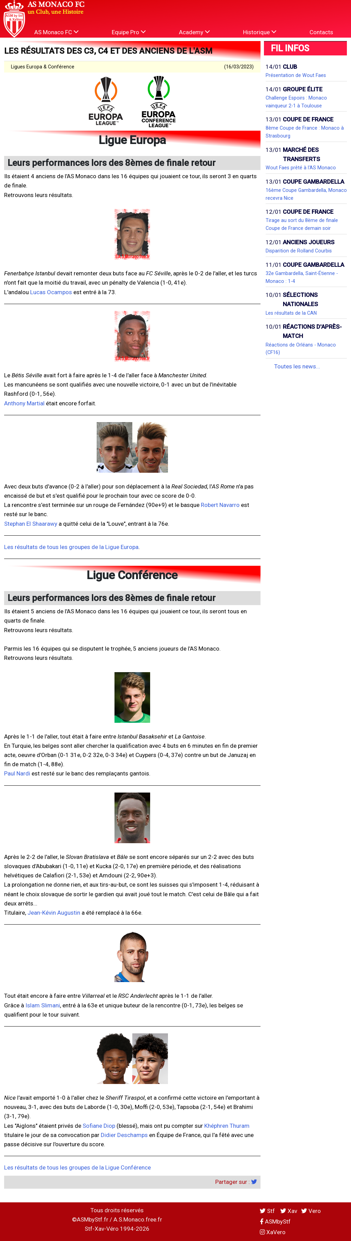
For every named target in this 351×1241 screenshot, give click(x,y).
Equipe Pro (129, 32)
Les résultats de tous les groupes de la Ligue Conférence (77, 1167)
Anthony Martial (24, 403)
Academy (194, 32)
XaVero (273, 1232)
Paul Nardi (17, 773)
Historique (259, 32)
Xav (288, 1210)
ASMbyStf (275, 1221)
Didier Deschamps (124, 1135)
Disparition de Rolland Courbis (299, 250)
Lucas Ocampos (51, 292)
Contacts (321, 32)
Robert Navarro (220, 504)
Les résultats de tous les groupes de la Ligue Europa (71, 547)
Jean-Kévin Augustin (53, 912)
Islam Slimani (42, 1005)
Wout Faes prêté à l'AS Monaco (301, 167)
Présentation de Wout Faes (296, 75)
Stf (268, 1210)
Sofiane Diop (99, 1125)
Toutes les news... (297, 366)
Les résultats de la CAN (291, 313)
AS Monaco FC (56, 32)
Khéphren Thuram (227, 1125)
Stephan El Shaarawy (30, 523)
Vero (311, 1210)
